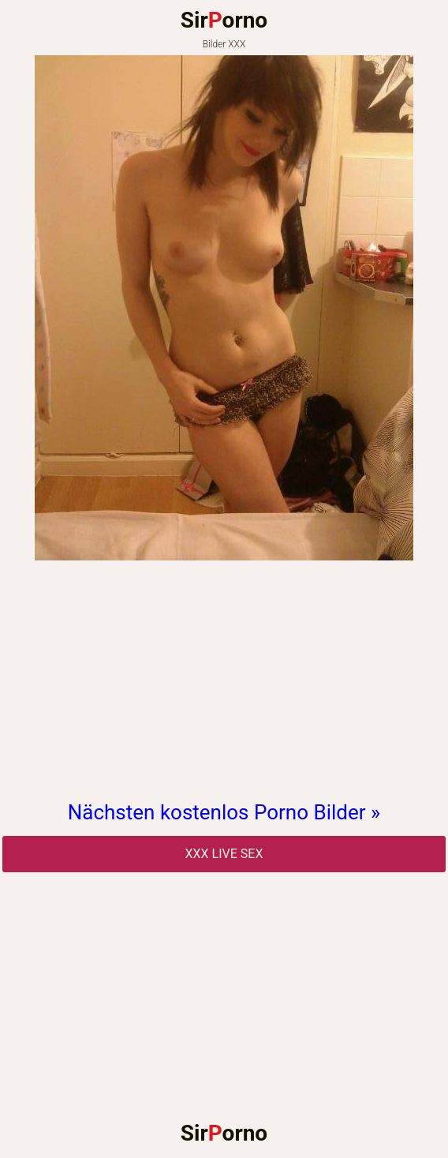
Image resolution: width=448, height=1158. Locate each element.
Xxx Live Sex (224, 853)
